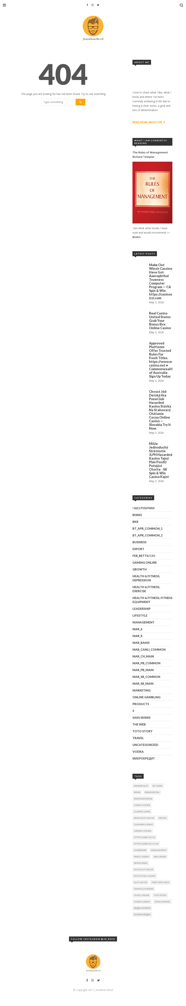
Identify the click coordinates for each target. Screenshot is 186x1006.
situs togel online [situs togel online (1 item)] (144, 876)
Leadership (141, 608)
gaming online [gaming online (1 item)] (142, 830)
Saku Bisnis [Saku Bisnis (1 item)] (160, 856)
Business (139, 542)
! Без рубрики (143, 508)
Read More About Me (148, 122)
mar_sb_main (142, 683)
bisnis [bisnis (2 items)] (137, 792)
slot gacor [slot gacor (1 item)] (140, 882)
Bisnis (137, 515)
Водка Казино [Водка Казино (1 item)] (142, 908)
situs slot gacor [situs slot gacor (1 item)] (143, 869)
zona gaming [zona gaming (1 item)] (162, 901)
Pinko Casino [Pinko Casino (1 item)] (141, 856)
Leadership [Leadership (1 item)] (140, 850)
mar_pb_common (146, 663)
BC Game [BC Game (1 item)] (157, 785)
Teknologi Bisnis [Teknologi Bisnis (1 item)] (143, 888)
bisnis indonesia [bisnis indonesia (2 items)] (143, 798)
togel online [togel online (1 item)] (141, 895)
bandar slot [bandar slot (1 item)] (141, 785)
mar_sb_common (146, 676)
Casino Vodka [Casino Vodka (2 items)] (142, 805)
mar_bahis (141, 642)
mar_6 (137, 629)
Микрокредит (143, 758)
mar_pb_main (143, 670)
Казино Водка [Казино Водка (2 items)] (142, 914)
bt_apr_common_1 (147, 528)
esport (138, 549)
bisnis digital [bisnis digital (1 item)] (152, 792)
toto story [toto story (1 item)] (160, 895)
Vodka (138, 751)
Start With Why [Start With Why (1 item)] (160, 882)
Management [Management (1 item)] (159, 850)
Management (143, 622)
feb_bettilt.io (143, 555)
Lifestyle (139, 615)
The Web (139, 724)
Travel (138, 738)
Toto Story (142, 731)
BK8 (135, 521)
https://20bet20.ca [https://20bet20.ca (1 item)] (144, 837)
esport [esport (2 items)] (163, 818)
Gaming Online (144, 562)
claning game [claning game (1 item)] (142, 811)
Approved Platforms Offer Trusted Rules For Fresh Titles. (160, 350)
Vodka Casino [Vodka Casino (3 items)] (142, 901)
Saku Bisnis (141, 717)
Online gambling (146, 697)
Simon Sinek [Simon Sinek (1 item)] (141, 863)
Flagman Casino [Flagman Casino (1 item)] (143, 824)
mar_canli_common (149, 649)
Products (140, 704)
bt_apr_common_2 (147, 535)
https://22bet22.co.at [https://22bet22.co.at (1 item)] (146, 843)
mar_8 (137, 636)
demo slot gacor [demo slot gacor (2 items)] (144, 818)
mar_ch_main (143, 656)
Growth (139, 569)
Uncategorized (145, 744)
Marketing (141, 690)
